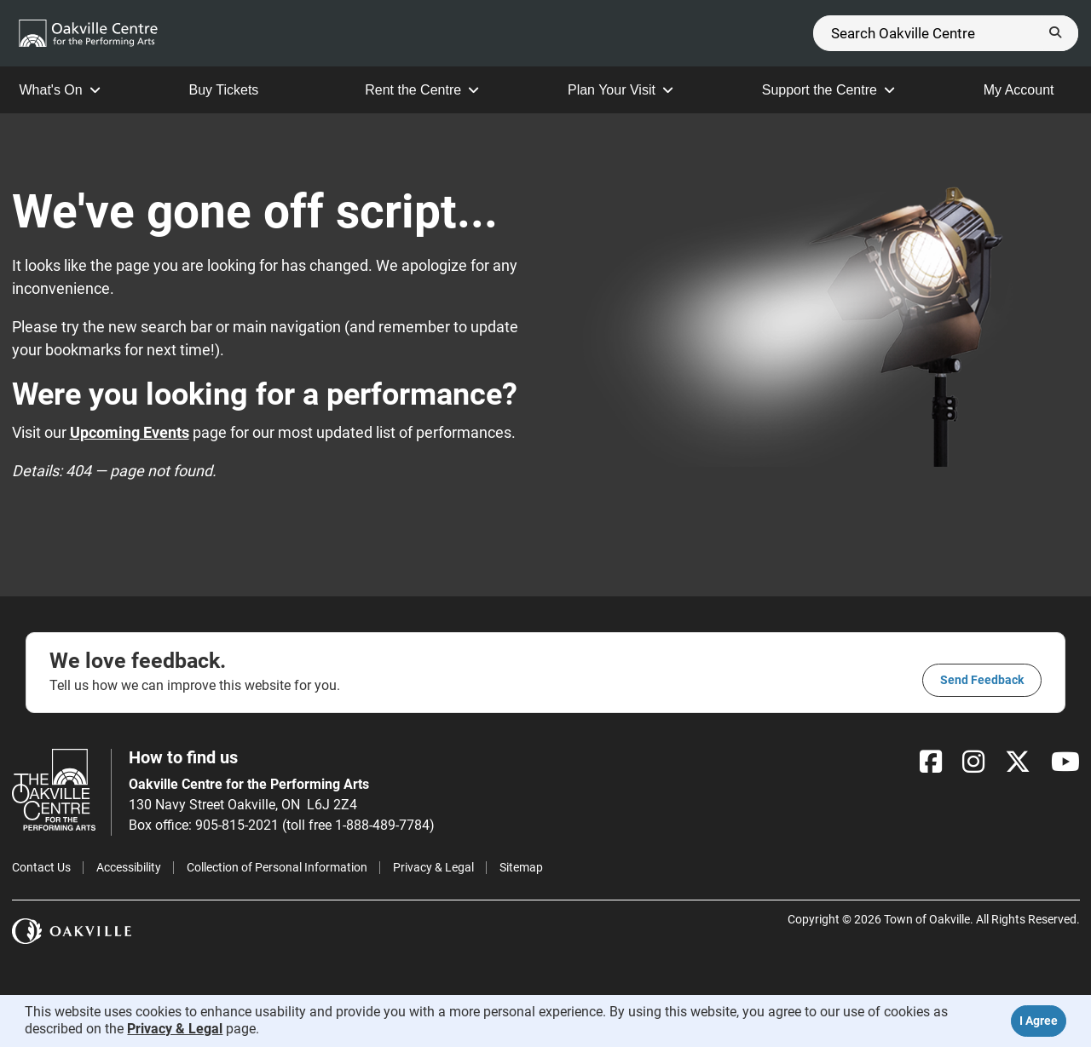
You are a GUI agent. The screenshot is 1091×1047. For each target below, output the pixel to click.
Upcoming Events (129, 432)
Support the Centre (828, 90)
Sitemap (521, 867)
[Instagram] (973, 762)
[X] (1017, 762)
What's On (60, 90)
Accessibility (128, 867)
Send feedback (982, 680)
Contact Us (41, 867)
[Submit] (1055, 33)
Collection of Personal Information (277, 867)
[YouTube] (1065, 762)
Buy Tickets (233, 90)
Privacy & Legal (433, 867)
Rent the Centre (422, 90)
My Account (1028, 90)
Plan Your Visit (620, 90)
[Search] (945, 33)
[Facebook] (931, 762)
